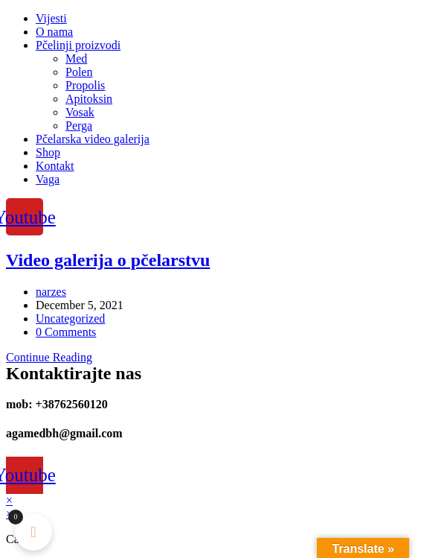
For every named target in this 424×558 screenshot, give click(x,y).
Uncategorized (70, 318)
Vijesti (51, 18)
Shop (48, 152)
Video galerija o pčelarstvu (108, 260)
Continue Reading (49, 357)
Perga (78, 125)
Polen (78, 72)
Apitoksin (88, 98)
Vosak (79, 112)
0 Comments (66, 332)
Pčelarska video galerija (93, 139)
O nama (54, 31)
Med (76, 58)
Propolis (85, 85)
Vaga (48, 179)
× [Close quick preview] (9, 500)
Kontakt (55, 165)
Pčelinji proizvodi (78, 45)
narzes (51, 291)
